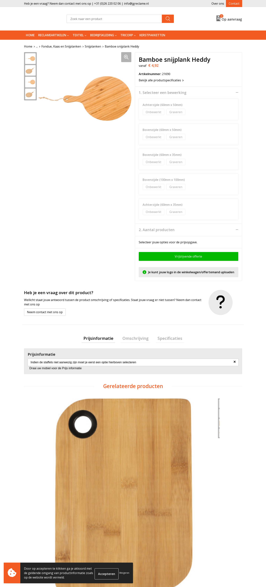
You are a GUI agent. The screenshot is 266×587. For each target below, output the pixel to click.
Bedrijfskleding (102, 35)
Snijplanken (93, 46)
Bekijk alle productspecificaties (161, 80)
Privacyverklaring (204, 533)
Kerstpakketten (152, 35)
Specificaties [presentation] (166, 339)
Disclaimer (199, 539)
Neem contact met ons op (45, 312)
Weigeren (124, 572)
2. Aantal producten (157, 229)
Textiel (78, 35)
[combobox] (114, 19)
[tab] (102, 339)
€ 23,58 (147, 465)
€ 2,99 (37, 465)
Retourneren (147, 528)
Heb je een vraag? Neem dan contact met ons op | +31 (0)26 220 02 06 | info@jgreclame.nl (86, 3)
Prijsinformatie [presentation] (102, 339)
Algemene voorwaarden (208, 522)
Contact (234, 3)
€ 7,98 (91, 465)
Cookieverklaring (203, 528)
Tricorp (126, 35)
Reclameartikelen (52, 35)
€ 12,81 (201, 465)
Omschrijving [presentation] (135, 339)
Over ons (218, 3)
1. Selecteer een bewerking (162, 92)
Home (30, 35)
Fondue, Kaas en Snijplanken (61, 46)
